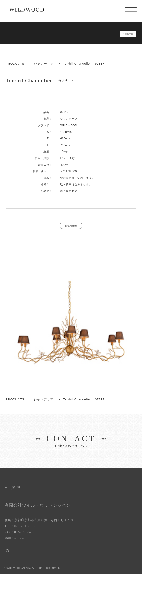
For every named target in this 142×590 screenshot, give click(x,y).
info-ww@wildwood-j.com (33, 554)
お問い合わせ (71, 232)
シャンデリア (44, 68)
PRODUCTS (15, 68)
